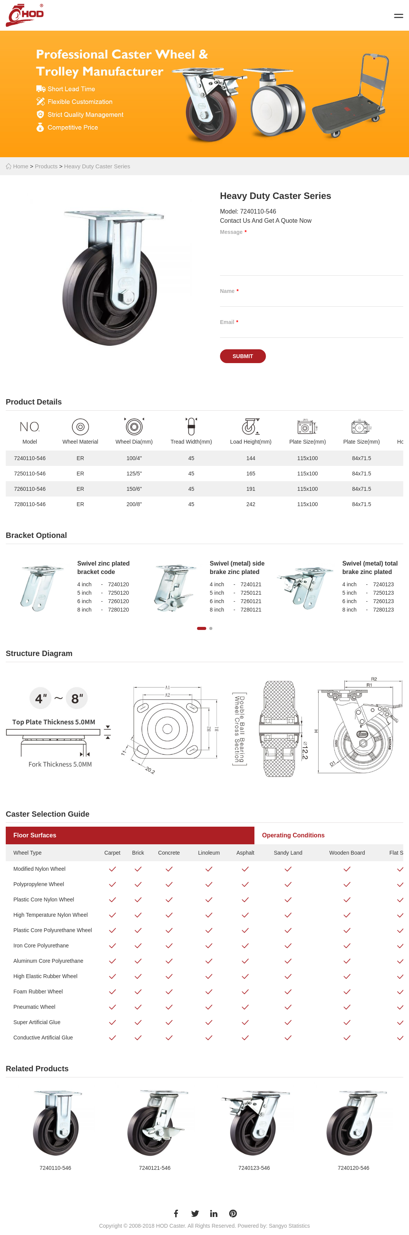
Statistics (299, 1226)
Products (46, 166)
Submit (243, 356)
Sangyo (278, 1226)
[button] (201, 628)
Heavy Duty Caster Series (97, 166)
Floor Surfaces (34, 835)
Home (17, 166)
